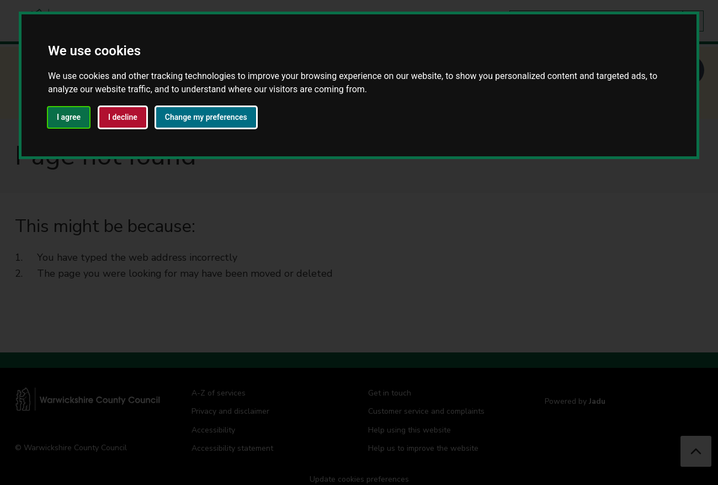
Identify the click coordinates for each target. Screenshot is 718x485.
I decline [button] (122, 117)
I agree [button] (69, 117)
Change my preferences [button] (206, 117)
